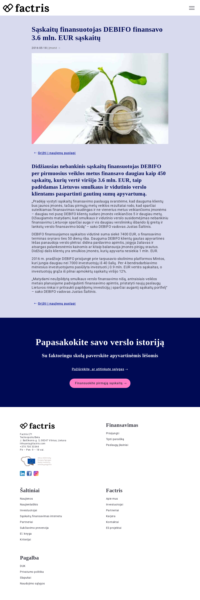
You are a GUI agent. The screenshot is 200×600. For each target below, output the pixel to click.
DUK (23, 566)
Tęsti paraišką (115, 439)
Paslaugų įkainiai (117, 444)
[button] (192, 7)
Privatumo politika (32, 571)
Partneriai (26, 522)
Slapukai (25, 577)
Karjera (111, 516)
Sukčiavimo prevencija (34, 527)
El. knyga (26, 533)
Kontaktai (112, 522)
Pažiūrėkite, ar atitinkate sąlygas (98, 369)
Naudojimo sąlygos (32, 583)
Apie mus (112, 498)
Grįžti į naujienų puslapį (57, 153)
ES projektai (113, 527)
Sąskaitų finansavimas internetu (41, 516)
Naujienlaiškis (29, 504)
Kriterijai (25, 539)
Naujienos (26, 498)
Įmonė (53, 47)
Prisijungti (112, 433)
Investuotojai (28, 510)
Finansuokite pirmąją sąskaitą (99, 383)
